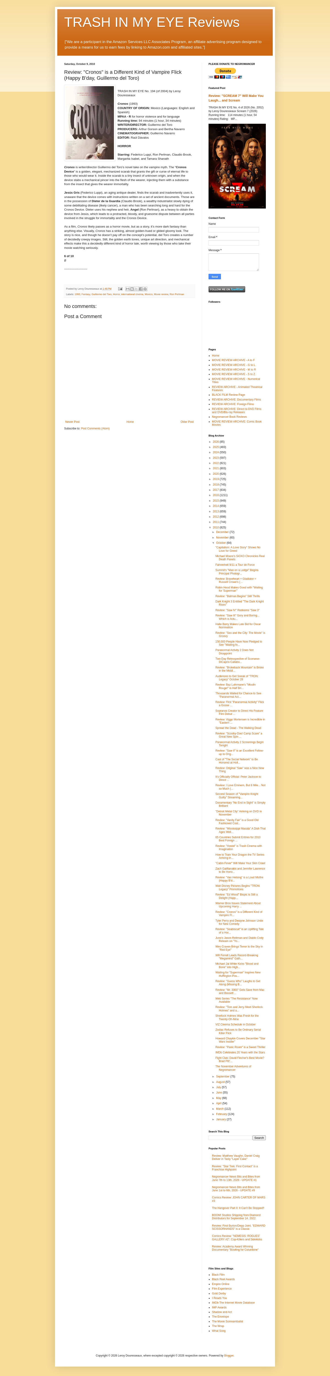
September (223, 1076)
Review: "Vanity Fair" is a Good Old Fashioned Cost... (236, 821)
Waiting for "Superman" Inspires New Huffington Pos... (238, 974)
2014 (216, 506)
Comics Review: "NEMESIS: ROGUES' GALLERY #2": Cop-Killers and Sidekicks (237, 1237)
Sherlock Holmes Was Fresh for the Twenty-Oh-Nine (237, 1017)
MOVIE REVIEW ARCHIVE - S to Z (233, 374)
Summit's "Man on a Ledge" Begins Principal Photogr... (236, 572)
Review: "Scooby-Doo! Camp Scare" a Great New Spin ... (238, 735)
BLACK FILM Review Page (228, 394)
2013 (216, 511)
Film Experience (222, 1288)
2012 (216, 516)
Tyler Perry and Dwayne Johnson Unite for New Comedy (239, 922)
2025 (216, 447)
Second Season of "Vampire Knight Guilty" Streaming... (236, 795)
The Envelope (220, 1316)
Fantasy (86, 294)
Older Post (187, 421)
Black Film (218, 1274)
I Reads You (219, 1298)
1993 (77, 294)
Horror (116, 294)
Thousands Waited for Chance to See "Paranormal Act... (238, 695)
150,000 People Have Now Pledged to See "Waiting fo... (238, 643)
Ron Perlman (177, 294)
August (221, 1082)
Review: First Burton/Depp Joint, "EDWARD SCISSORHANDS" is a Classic (238, 1227)
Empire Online (220, 1284)
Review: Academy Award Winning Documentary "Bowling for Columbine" (235, 1248)
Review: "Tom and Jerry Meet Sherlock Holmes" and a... (239, 1008)
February (222, 1114)
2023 (216, 457)
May (219, 1098)
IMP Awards (219, 1307)
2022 (216, 463)
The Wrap (218, 1326)
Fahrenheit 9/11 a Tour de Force (235, 564)
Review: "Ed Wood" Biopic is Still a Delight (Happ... (236, 896)
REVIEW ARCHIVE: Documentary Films (236, 399)
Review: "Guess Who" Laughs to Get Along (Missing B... (237, 983)
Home (130, 421)
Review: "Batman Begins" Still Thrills (237, 596)
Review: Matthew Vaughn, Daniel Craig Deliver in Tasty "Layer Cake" (236, 1157)
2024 (216, 452)
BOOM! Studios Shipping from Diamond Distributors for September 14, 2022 (236, 1217)
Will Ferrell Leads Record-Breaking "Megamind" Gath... (236, 957)
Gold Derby (219, 1293)
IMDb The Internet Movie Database (233, 1302)
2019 (216, 479)
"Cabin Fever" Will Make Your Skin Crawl (240, 863)
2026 (216, 441)
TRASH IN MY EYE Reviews (152, 22)
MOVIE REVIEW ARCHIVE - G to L (233, 365)
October (221, 542)
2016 (216, 495)
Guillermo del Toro (101, 294)
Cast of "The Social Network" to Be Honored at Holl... (236, 761)
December (223, 532)
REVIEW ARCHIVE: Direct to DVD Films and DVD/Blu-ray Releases (236, 410)
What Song (219, 1330)
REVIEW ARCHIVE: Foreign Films (233, 404)
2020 (216, 473)
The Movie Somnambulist (227, 1321)
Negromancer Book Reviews (229, 416)
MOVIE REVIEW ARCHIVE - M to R (234, 369)
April (219, 1103)
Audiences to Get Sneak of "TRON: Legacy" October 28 (236, 678)
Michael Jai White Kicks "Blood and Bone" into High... (236, 965)
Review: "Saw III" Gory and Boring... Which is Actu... (237, 617)
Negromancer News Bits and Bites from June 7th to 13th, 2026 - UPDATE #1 (236, 1178)
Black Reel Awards (223, 1279)
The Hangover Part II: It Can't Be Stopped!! (238, 1208)
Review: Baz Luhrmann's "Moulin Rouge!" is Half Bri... (235, 686)
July (219, 1087)
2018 (216, 484)
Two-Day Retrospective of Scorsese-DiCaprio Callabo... (237, 660)
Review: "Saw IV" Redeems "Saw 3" (237, 610)
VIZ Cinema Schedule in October (235, 1024)
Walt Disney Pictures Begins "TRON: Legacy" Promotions (237, 887)
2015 (216, 500)
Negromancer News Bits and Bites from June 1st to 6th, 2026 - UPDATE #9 (236, 1189)
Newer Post (72, 421)
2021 (216, 468)
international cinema (132, 294)
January (221, 1119)
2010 (216, 527)
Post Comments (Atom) (95, 428)
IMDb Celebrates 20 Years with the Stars (240, 1052)
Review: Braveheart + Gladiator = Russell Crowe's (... (235, 580)
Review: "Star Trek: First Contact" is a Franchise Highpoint (235, 1168)
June (219, 1092)
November (223, 537)
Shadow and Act (222, 1312)
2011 (216, 522)
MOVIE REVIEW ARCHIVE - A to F (233, 360)
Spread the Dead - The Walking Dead (238, 728)
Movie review (161, 294)
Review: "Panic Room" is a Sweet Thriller (240, 1047)
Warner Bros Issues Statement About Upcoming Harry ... (238, 905)
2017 (216, 490)
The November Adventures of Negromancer (233, 1068)
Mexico (149, 294)
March (220, 1108)
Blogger (229, 1355)
